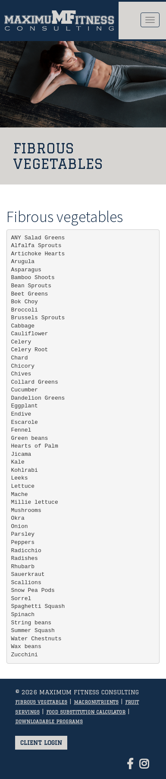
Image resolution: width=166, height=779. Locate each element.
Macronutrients (96, 702)
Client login (41, 742)
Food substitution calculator (85, 712)
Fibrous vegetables (41, 702)
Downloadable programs (49, 721)
